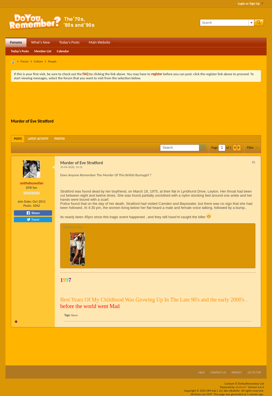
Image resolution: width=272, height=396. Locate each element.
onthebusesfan (31, 183)
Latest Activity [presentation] (38, 139)
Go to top (254, 372)
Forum (25, 61)
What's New (40, 42)
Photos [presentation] (60, 139)
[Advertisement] (136, 101)
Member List (43, 51)
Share (33, 213)
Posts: (27, 205)
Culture (38, 61)
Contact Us (218, 372)
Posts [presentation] (18, 139)
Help (201, 372)
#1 (253, 162)
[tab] (18, 138)
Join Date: (25, 201)
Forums (16, 42)
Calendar (63, 51)
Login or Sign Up (250, 3)
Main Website (99, 42)
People (52, 61)
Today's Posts (69, 42)
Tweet (33, 219)
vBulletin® (241, 387)
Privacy (237, 372)
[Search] (227, 22)
